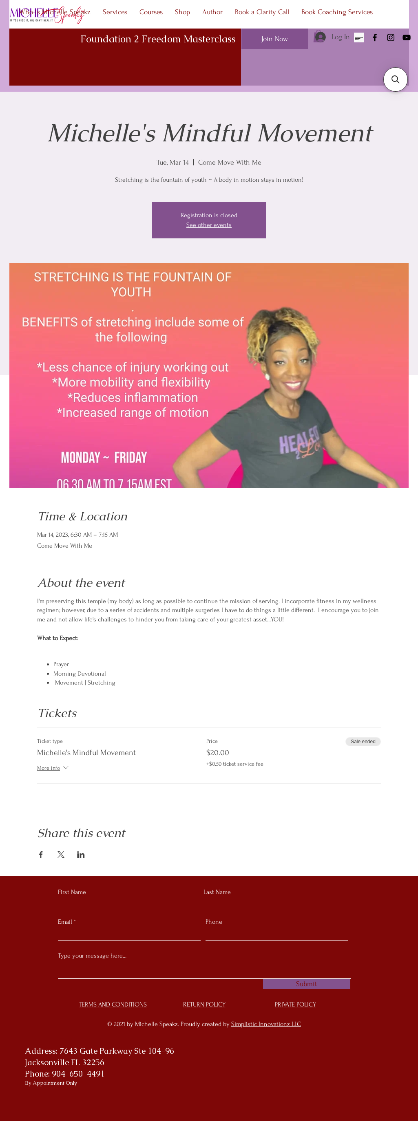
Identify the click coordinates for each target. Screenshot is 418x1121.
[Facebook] (375, 37)
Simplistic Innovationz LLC (266, 1024)
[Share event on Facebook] (41, 854)
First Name (72, 892)
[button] (395, 79)
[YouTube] (406, 37)
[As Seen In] (359, 37)
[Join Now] (274, 39)
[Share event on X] (61, 854)
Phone (214, 921)
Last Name (217, 892)
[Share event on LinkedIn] (81, 854)
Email (65, 921)
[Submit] (306, 984)
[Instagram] (391, 37)
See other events (209, 225)
